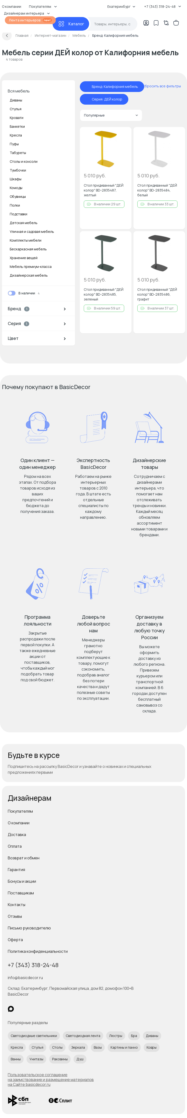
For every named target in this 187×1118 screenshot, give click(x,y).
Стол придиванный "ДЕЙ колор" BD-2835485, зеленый (103, 294)
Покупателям (20, 811)
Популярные (111, 115)
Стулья (15, 109)
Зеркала (78, 1047)
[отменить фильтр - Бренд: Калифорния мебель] (87, 87)
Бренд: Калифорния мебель (115, 86)
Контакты (16, 904)
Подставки (18, 214)
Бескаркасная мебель (28, 249)
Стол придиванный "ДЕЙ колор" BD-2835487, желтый (103, 190)
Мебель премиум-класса (31, 266)
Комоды (16, 187)
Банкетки (17, 126)
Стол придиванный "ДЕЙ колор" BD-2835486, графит (157, 294)
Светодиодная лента (83, 1035)
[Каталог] (71, 24)
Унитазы (36, 1059)
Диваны (16, 100)
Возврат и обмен (23, 858)
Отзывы (15, 916)
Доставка (17, 834)
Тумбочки (18, 170)
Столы (57, 1047)
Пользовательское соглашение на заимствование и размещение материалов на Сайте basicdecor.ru (51, 1079)
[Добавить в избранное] (124, 135)
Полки (15, 205)
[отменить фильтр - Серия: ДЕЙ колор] (87, 99)
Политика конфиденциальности (38, 951)
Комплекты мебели (25, 240)
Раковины (60, 1059)
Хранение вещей (23, 257)
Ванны (16, 1059)
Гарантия (16, 869)
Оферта (15, 939)
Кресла (16, 135)
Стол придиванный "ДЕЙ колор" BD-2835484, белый (157, 190)
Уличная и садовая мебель (32, 231)
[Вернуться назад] (7, 35)
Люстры (115, 1035)
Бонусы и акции (22, 881)
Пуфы (14, 144)
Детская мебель (23, 222)
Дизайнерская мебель (29, 275)
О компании (18, 823)
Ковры (152, 1047)
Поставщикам (21, 893)
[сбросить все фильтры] (158, 86)
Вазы (98, 1047)
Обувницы (18, 196)
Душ (80, 1059)
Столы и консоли (23, 161)
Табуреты (18, 152)
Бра (134, 1035)
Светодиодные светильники (34, 1035)
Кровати (16, 117)
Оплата (15, 846)
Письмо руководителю (29, 928)
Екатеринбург (121, 6)
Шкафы (15, 179)
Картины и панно (124, 1047)
